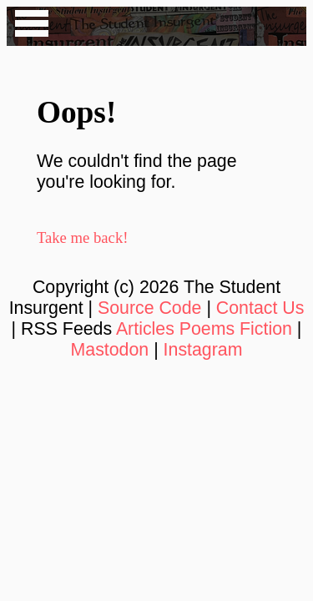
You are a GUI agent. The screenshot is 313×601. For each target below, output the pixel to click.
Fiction (266, 329)
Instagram (203, 350)
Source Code (150, 308)
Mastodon (110, 350)
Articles (145, 329)
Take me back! (83, 237)
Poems (207, 329)
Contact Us (260, 308)
